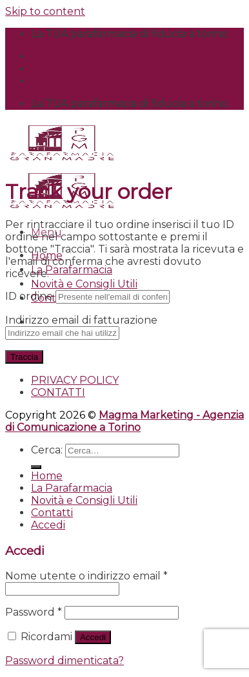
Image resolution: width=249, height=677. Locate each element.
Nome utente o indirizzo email (86, 576)
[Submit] (36, 467)
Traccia (24, 357)
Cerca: (47, 450)
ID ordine (29, 296)
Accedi (93, 637)
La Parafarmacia (71, 270)
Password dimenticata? (64, 660)
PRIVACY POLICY (75, 56)
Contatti (52, 512)
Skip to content (45, 11)
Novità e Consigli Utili (84, 284)
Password (33, 612)
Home (47, 476)
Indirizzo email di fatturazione (81, 320)
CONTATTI (58, 69)
